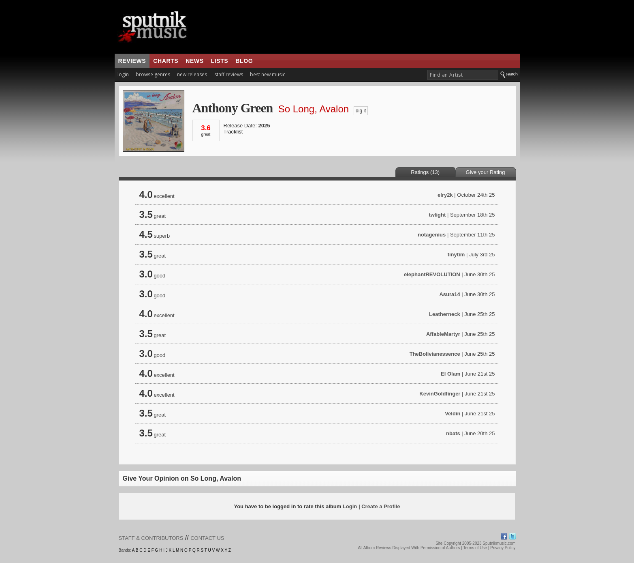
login (123, 74)
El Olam (450, 374)
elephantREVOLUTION (432, 274)
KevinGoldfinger (439, 394)
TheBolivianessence (435, 354)
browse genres (153, 74)
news (194, 61)
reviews (132, 61)
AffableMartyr (443, 334)
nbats (453, 433)
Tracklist (233, 132)
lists (219, 61)
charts (165, 61)
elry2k (445, 195)
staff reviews (228, 74)
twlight (437, 215)
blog (244, 61)
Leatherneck (444, 314)
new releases (192, 74)
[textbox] (462, 75)
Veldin (452, 413)
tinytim (456, 254)
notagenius (432, 235)
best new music (267, 74)
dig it (361, 111)
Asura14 (449, 294)
